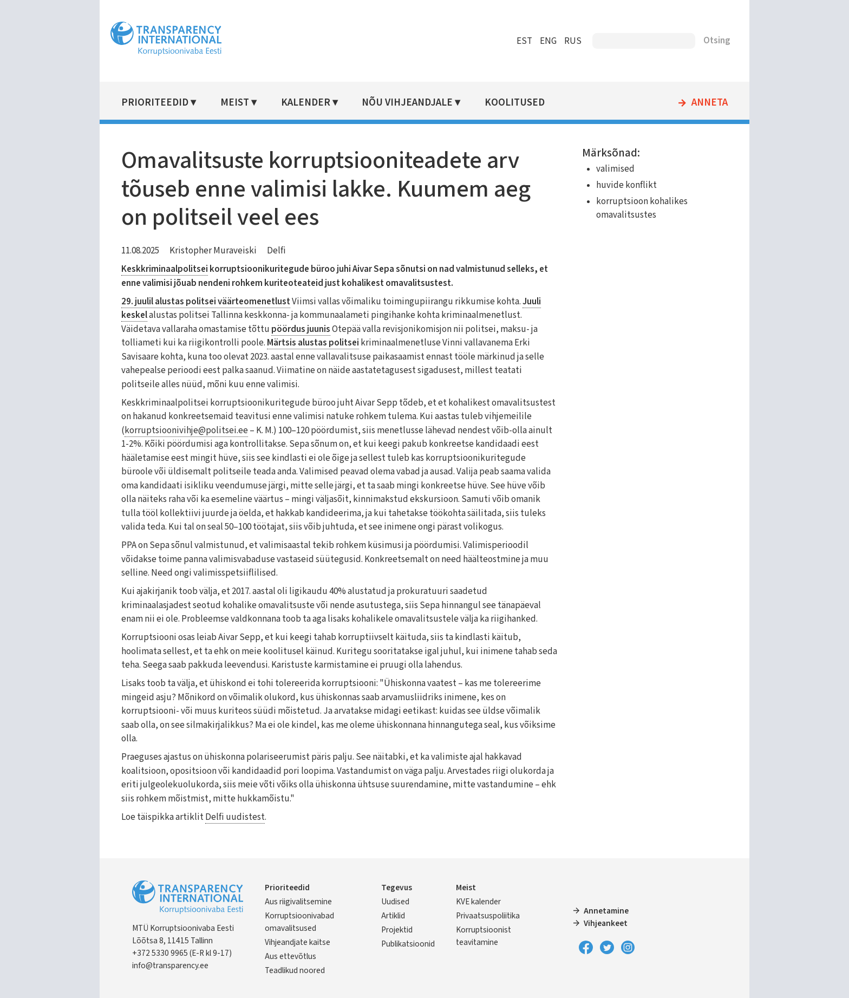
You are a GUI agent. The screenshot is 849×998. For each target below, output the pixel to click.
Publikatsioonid (408, 943)
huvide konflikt (626, 185)
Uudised (395, 901)
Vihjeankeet (606, 923)
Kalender (305, 102)
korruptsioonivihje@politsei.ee (186, 430)
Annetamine (606, 910)
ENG (548, 41)
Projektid (397, 929)
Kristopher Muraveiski (213, 251)
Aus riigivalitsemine (298, 901)
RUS (573, 41)
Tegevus (396, 887)
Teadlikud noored (295, 970)
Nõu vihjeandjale (407, 102)
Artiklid (393, 915)
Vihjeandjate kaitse (297, 942)
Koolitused (515, 102)
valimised (615, 169)
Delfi (276, 251)
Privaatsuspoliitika (488, 915)
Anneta (709, 102)
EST (524, 41)
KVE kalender (478, 901)
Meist (234, 102)
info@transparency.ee (170, 965)
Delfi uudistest (235, 817)
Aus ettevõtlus (290, 956)
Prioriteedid (154, 102)
